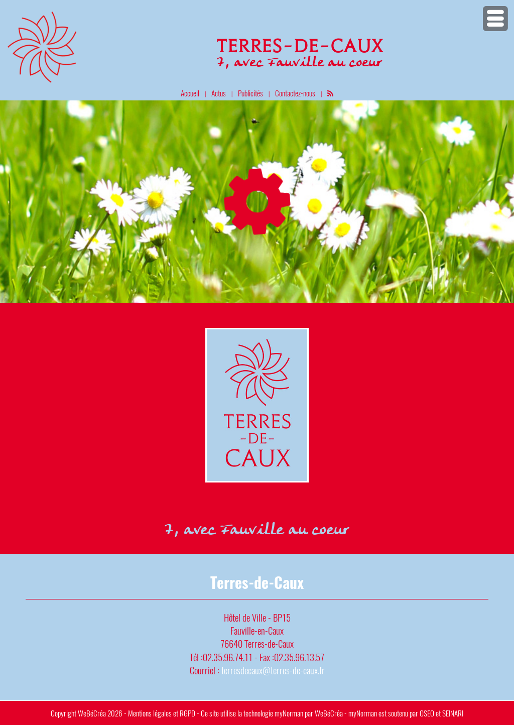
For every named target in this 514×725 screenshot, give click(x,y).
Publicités (250, 92)
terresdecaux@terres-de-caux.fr (273, 670)
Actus (218, 92)
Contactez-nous (295, 92)
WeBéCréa (92, 712)
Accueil (190, 92)
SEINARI (452, 712)
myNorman (289, 712)
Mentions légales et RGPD (161, 712)
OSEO (427, 712)
